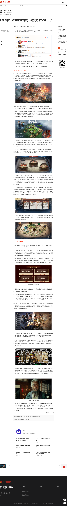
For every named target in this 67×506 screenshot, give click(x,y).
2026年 (23, 425)
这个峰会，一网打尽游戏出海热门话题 (43, 446)
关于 (66, 2)
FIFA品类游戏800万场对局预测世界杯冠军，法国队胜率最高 (23, 439)
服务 (15, 5)
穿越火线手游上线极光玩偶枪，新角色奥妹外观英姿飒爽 (43, 453)
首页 (1, 5)
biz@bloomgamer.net (25, 419)
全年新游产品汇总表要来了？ (62, 55)
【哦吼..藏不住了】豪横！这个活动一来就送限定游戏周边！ (62, 50)
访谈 (10, 5)
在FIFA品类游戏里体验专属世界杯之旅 (43, 439)
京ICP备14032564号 (35, 503)
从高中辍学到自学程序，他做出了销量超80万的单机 (62, 36)
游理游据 (21, 5)
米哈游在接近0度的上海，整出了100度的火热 (62, 42)
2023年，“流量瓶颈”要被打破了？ (23, 445)
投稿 (63, 2)
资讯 (5, 5)
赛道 (19, 425)
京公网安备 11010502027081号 (47, 503)
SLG (16, 425)
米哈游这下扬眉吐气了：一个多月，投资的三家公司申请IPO (62, 30)
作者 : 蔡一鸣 (7, 10)
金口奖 (27, 5)
